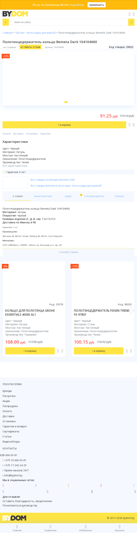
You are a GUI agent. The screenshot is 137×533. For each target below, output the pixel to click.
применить (96, 5)
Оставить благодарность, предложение (27, 501)
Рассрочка (9, 396)
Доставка (18, 133)
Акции (6, 401)
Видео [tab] (73, 195)
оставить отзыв (30, 47)
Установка (32, 133)
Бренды (7, 391)
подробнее (76, 5)
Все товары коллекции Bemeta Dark (52, 179)
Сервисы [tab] (119, 196)
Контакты (10, 448)
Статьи (7, 436)
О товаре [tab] (18, 196)
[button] (66, 102)
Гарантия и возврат (15, 426)
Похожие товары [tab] (68, 252)
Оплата (7, 133)
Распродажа (10, 406)
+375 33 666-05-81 (15, 460)
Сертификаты (11, 431)
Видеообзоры (11, 441)
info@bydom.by (13, 475)
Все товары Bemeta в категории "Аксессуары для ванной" (66, 185)
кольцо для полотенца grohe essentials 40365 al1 (30, 313)
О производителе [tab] (94, 196)
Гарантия (45, 133)
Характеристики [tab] (43, 196)
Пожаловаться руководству (20, 505)
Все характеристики (15, 165)
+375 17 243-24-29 (15, 465)
